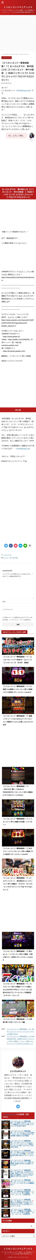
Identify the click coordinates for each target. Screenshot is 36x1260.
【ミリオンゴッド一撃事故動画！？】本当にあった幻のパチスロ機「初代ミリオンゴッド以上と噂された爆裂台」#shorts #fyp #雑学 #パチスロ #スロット (22, 1173)
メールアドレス (7, 609)
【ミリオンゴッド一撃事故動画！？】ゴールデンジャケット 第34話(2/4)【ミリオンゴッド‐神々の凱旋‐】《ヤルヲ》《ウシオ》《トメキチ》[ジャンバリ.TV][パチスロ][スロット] (18, 883)
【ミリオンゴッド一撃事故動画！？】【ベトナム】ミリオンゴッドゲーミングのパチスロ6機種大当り (22, 1182)
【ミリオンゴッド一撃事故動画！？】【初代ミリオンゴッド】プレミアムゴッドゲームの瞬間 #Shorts (20, 1031)
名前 (4, 601)
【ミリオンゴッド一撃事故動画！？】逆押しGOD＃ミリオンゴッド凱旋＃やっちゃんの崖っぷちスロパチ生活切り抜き (22, 1123)
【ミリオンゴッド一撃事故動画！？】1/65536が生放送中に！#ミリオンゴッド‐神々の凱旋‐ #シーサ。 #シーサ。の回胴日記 (22, 1192)
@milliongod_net (23, 90)
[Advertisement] (18, 33)
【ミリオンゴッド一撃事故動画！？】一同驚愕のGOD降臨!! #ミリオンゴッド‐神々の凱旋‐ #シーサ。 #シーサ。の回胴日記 (22, 1212)
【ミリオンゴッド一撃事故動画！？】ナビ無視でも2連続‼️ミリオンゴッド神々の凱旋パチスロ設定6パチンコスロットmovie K (17, 689)
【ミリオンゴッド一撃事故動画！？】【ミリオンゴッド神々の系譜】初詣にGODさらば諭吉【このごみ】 (22, 1163)
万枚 (13, 557)
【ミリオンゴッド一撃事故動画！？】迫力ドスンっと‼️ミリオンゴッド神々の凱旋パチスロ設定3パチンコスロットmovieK (18, 851)
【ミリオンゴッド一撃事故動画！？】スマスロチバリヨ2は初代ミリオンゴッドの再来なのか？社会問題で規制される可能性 (22, 1133)
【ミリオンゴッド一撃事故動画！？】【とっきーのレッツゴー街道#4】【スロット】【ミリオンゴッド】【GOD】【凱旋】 (17, 659)
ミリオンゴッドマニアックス (18, 7)
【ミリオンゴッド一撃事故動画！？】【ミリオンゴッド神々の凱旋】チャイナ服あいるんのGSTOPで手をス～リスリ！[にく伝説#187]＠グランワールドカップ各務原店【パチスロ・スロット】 (17, 989)
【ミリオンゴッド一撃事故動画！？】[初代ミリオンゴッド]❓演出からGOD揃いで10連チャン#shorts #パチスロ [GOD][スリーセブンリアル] (22, 1203)
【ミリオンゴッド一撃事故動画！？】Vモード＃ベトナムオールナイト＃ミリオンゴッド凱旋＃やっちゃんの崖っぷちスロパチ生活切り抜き (22, 1144)
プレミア (5, 557)
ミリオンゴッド (7, 555)
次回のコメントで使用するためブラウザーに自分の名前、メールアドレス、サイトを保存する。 (17, 619)
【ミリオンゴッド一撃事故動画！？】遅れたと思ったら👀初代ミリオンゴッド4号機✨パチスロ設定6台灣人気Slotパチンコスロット (22, 1154)
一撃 (10, 557)
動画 (16, 557)
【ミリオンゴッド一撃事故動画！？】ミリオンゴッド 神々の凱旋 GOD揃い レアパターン (17, 821)
